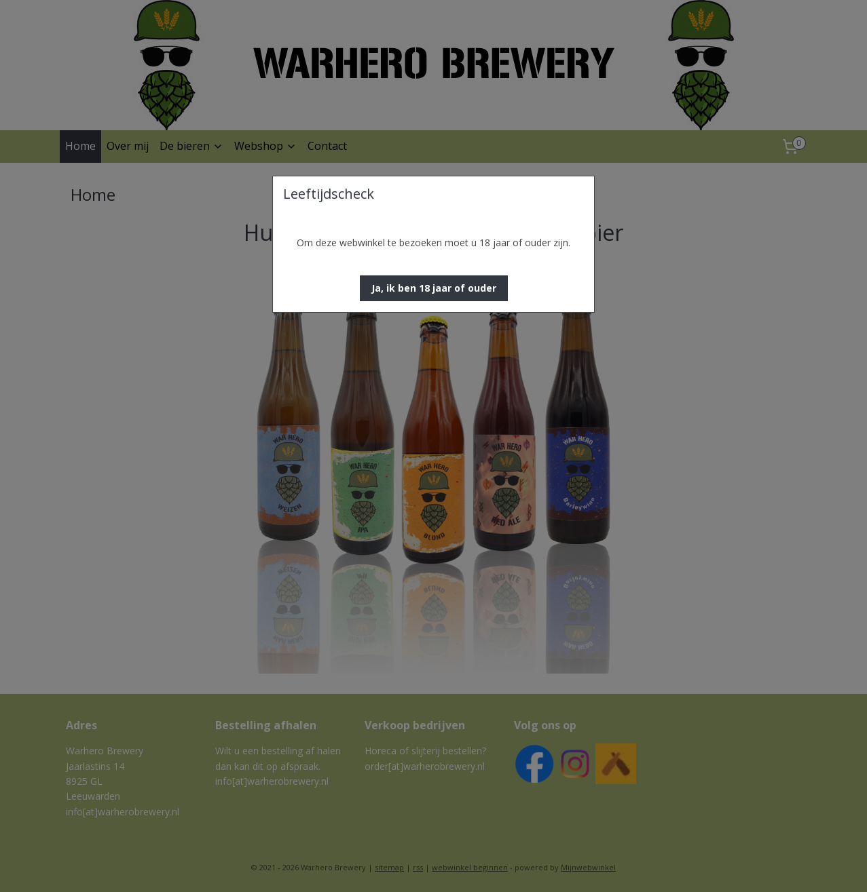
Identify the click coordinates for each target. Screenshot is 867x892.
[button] (434, 288)
